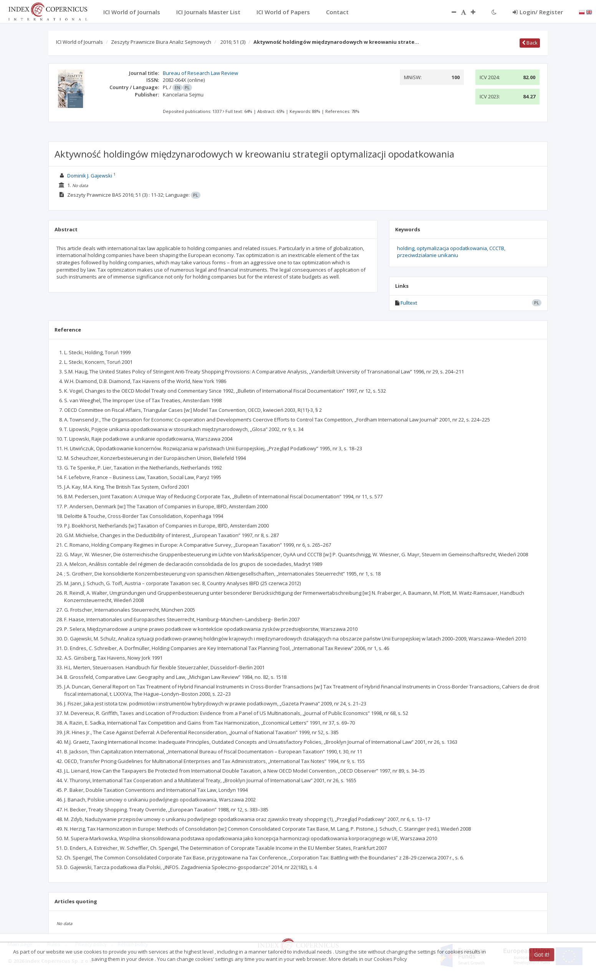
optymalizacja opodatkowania (452, 248)
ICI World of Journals (79, 41)
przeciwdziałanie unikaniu (427, 255)
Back (530, 42)
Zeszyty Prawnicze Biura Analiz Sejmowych (161, 41)
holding (405, 248)
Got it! (541, 954)
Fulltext (409, 302)
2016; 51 (232, 41)
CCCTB (496, 248)
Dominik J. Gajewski (89, 175)
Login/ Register (538, 12)
